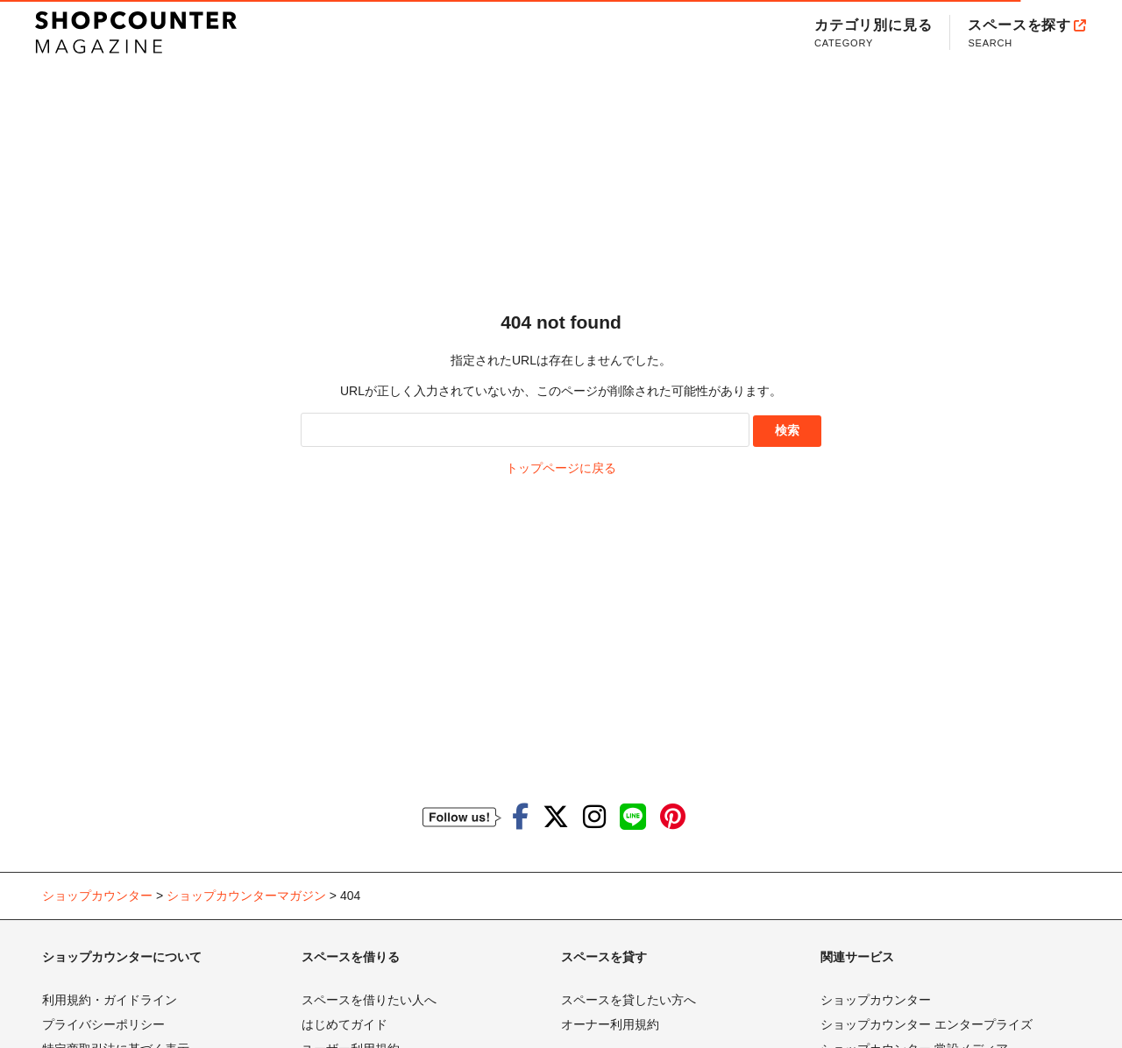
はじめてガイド (344, 1024)
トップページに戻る (561, 468)
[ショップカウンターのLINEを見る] (633, 817)
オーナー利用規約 (610, 1024)
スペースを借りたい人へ (369, 1000)
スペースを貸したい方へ (628, 1000)
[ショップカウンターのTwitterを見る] (556, 817)
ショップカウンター (875, 1000)
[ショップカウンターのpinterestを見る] (672, 817)
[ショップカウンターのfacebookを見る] (520, 817)
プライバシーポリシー (103, 1024)
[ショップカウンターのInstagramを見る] (594, 817)
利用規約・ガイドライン (109, 1000)
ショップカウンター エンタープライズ (926, 1024)
